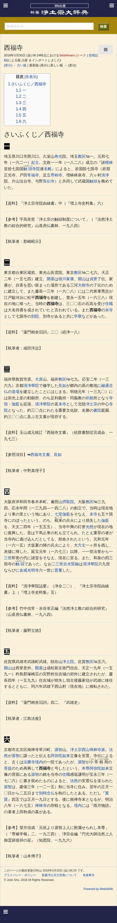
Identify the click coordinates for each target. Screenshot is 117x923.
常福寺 (33, 175)
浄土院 (68, 662)
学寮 (78, 316)
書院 (97, 410)
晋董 (58, 570)
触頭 (28, 169)
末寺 (109, 310)
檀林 (109, 162)
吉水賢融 (71, 564)
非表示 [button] (31, 77)
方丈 (82, 545)
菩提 (8, 768)
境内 (39, 762)
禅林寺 (41, 805)
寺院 (36, 169)
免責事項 (88, 875)
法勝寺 (29, 762)
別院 (35, 316)
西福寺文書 (40, 455)
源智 (58, 750)
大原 (39, 379)
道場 (15, 392)
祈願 (89, 398)
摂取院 (68, 502)
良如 (62, 385)
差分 (8, 65)
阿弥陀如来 (60, 756)
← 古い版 (20, 65)
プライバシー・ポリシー (20, 875)
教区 (82, 156)
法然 (74, 781)
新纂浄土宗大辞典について (59, 875)
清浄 (105, 175)
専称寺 (56, 175)
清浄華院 (31, 385)
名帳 (48, 169)
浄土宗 (91, 404)
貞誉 (93, 279)
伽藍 (15, 404)
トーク (81, 55)
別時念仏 (46, 793)
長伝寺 (48, 181)
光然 (89, 527)
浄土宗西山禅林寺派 (87, 750)
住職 (109, 304)
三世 (8, 558)
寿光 (58, 156)
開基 (50, 279)
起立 (35, 162)
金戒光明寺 (29, 570)
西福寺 (41, 298)
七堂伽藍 (62, 514)
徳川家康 (66, 279)
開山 (82, 279)
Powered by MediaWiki (98, 889)
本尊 (86, 768)
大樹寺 (84, 285)
